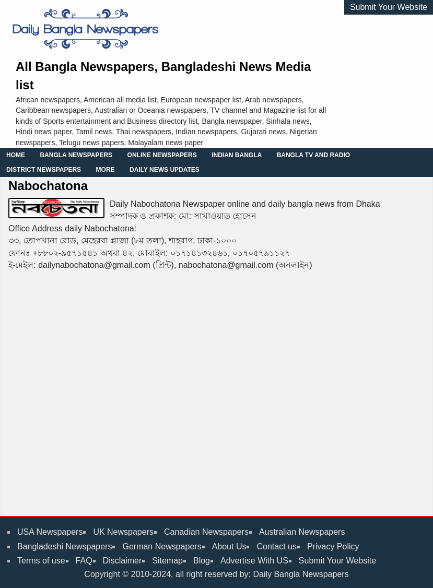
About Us (229, 546)
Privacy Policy (333, 546)
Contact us (276, 546)
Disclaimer (122, 560)
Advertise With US (254, 560)
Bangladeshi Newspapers (64, 546)
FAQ (84, 560)
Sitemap (167, 560)
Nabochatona (48, 186)
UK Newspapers (123, 531)
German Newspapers (161, 546)
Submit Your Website (388, 7)
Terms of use (41, 560)
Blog (201, 560)
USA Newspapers (50, 531)
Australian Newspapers (302, 531)
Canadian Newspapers (206, 531)
